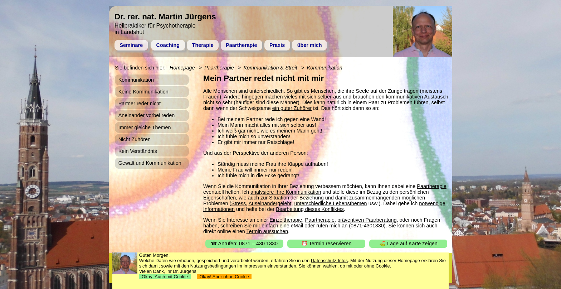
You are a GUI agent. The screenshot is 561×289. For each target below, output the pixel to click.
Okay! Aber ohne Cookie (224, 276)
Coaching (168, 45)
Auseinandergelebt (269, 203)
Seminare (131, 45)
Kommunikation (324, 68)
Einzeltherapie (285, 220)
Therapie (203, 45)
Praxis (277, 45)
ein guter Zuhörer (292, 108)
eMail (297, 225)
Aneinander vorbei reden (146, 115)
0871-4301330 (367, 225)
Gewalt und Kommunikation (149, 163)
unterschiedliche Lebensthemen (330, 203)
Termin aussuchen (267, 231)
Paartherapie (241, 45)
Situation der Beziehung (296, 198)
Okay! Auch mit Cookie (165, 276)
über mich (309, 45)
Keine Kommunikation (143, 92)
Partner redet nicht (139, 103)
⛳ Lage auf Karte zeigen (408, 243)
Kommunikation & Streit (270, 68)
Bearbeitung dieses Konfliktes (310, 209)
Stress (238, 203)
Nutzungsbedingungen (213, 266)
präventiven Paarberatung (367, 220)
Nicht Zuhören (134, 139)
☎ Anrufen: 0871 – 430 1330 (244, 243)
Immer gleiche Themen (144, 127)
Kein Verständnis (137, 151)
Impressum (255, 266)
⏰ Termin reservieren (326, 243)
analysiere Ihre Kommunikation (285, 192)
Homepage (182, 68)
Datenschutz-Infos (329, 260)
